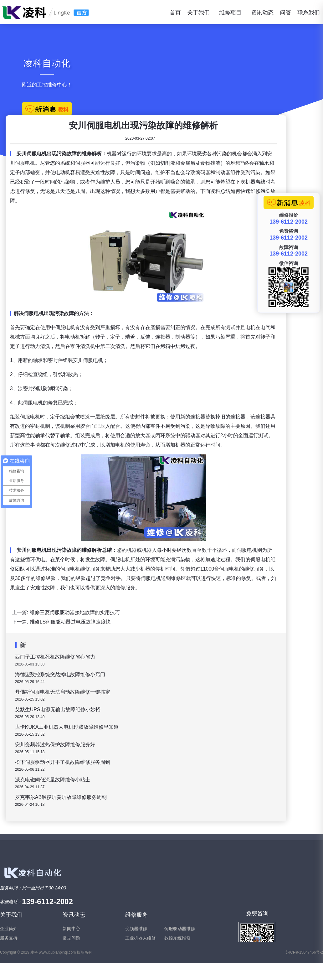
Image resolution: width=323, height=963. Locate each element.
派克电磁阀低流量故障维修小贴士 (53, 779)
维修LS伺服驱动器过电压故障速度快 (71, 621)
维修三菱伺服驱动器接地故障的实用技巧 (75, 612)
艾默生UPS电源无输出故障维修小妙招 (58, 709)
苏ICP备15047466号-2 (304, 952)
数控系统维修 (177, 937)
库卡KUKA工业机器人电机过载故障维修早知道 (68, 727)
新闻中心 (71, 928)
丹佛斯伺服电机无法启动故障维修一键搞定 (63, 692)
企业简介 (9, 928)
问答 (285, 12)
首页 (175, 12)
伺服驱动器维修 (179, 928)
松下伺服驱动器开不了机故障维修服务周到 (63, 762)
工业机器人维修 (140, 937)
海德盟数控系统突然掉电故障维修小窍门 (61, 674)
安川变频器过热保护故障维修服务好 (56, 744)
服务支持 (9, 937)
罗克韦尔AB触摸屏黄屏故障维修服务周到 (61, 797)
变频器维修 (136, 928)
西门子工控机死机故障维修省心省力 (56, 657)
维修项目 (230, 12)
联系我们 (308, 12)
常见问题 (71, 937)
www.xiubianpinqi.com (57, 952)
